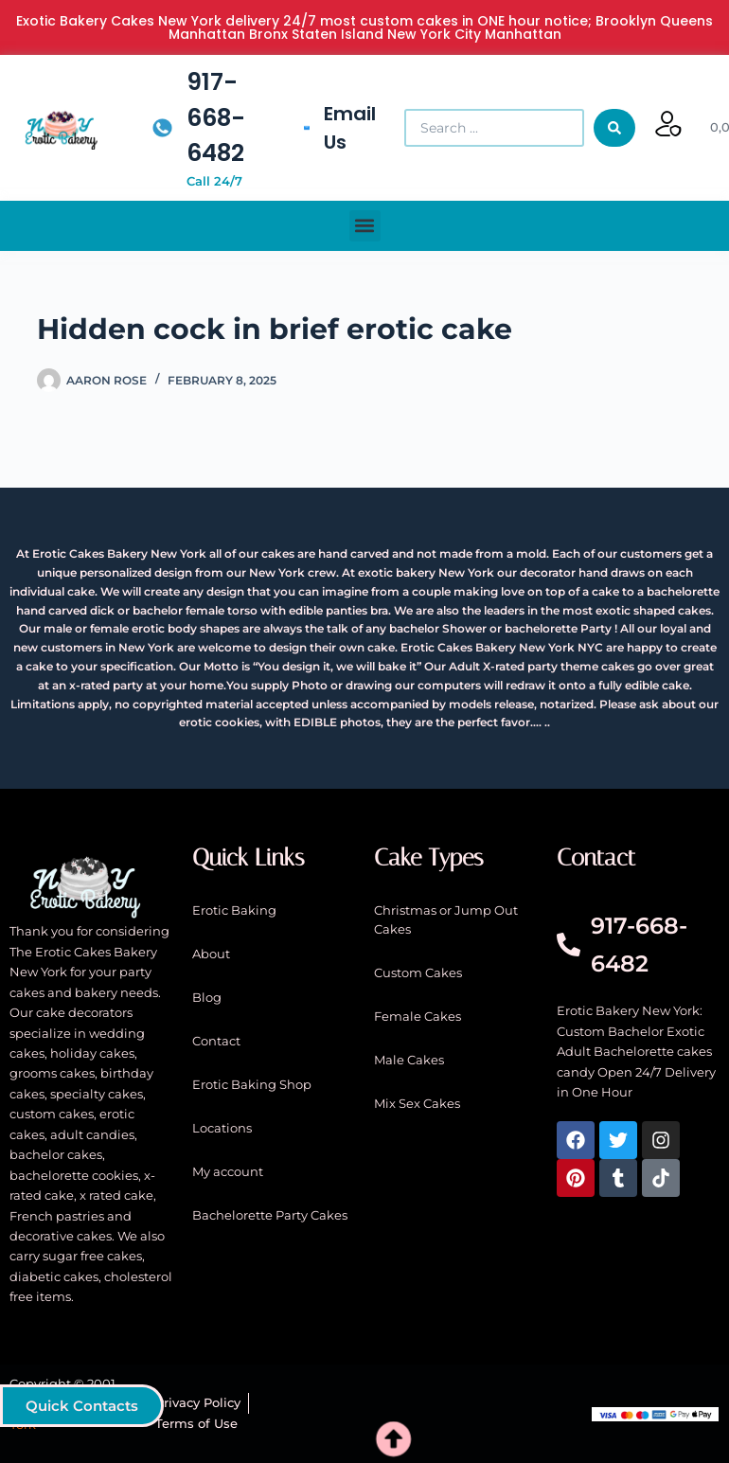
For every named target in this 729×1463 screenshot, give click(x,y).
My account (227, 1171)
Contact (216, 1040)
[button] (365, 225)
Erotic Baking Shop (251, 1084)
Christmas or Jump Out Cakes (446, 919)
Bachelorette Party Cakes (269, 1214)
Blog (207, 997)
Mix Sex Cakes (417, 1103)
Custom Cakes (418, 972)
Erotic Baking (234, 910)
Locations (222, 1127)
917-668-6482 (216, 117)
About (211, 953)
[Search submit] (614, 128)
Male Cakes (409, 1059)
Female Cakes (417, 1016)
